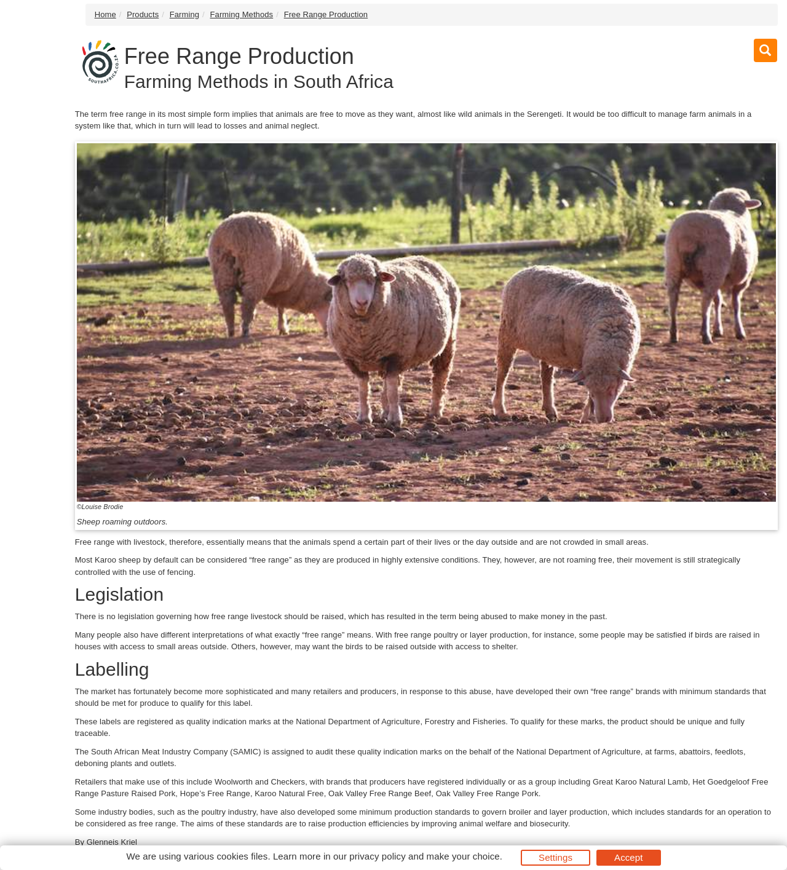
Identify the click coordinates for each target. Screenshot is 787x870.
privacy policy (377, 856)
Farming (184, 14)
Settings (555, 857)
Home (105, 14)
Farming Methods (242, 14)
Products (143, 14)
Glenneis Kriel (112, 842)
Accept (628, 857)
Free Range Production (326, 14)
